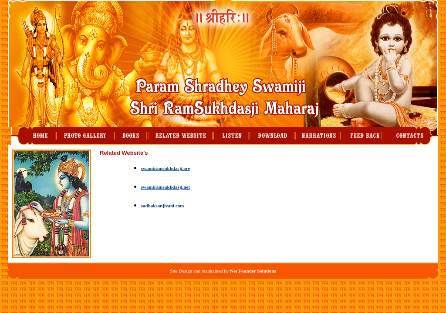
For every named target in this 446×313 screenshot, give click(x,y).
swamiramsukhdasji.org (165, 168)
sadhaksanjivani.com (162, 205)
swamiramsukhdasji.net (165, 187)
